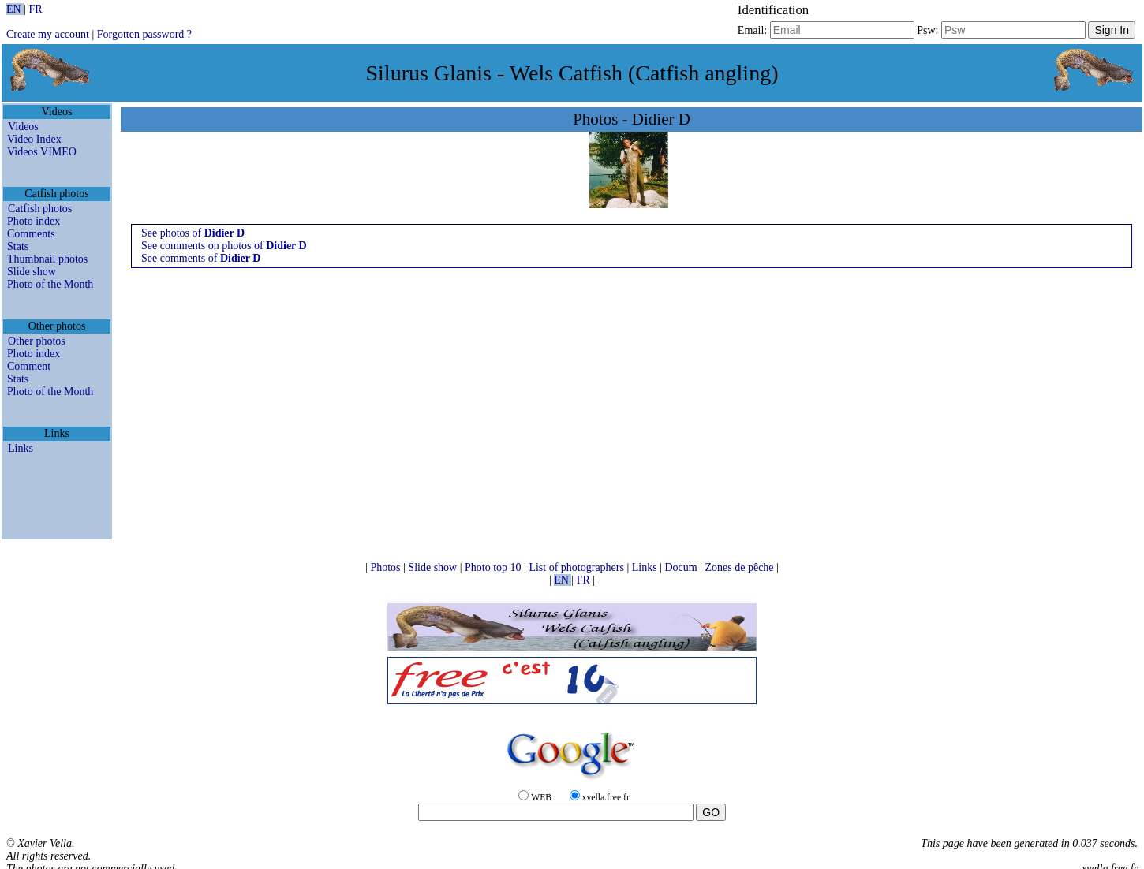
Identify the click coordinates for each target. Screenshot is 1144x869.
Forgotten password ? (144, 34)
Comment (28, 366)
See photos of (193, 233)
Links (20, 448)
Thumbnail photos (47, 259)
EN (15, 9)
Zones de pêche (740, 567)
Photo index (33, 221)
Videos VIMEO (42, 152)
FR (35, 9)
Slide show (31, 272)
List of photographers (577, 567)
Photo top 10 (494, 567)
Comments (31, 234)
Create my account (47, 34)
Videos (23, 126)
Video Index (34, 139)
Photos (386, 567)
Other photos (36, 341)
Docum (682, 567)
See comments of (200, 258)
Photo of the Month (50, 284)
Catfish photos (40, 208)
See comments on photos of (224, 246)
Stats (17, 246)
